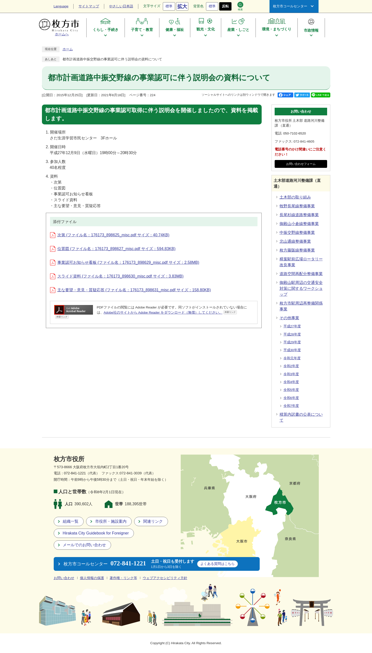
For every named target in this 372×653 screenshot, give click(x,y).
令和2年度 (291, 366)
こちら (217, 564)
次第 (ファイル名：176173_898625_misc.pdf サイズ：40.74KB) (109, 235)
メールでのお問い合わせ (84, 545)
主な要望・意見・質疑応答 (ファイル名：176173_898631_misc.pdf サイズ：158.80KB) (130, 290)
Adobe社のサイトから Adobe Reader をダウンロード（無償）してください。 (170, 312)
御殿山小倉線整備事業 (299, 224)
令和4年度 (291, 382)
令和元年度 (292, 358)
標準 (169, 6)
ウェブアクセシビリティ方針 (165, 578)
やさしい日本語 (121, 6)
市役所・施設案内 (111, 521)
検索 (240, 6)
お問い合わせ (64, 578)
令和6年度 (291, 398)
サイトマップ (88, 6)
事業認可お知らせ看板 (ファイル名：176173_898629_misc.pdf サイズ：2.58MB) (124, 262)
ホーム (68, 49)
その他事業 (289, 318)
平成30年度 (292, 350)
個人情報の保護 (92, 578)
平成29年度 (292, 342)
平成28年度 (292, 334)
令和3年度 (291, 374)
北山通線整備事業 (295, 241)
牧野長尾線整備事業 (297, 206)
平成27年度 (292, 326)
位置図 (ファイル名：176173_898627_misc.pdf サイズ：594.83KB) (113, 249)
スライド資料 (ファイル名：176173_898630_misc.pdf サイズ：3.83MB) (117, 276)
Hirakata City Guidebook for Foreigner (96, 533)
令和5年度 (291, 390)
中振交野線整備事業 (297, 232)
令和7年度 (291, 406)
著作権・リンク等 (123, 578)
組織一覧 (70, 521)
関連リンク (153, 521)
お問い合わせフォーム (301, 163)
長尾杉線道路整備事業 (299, 215)
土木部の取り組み (295, 197)
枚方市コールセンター (290, 6)
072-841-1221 (75, 473)
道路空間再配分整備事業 (301, 274)
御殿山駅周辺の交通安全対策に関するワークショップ (301, 288)
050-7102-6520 (294, 133)
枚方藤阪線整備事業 (297, 250)
